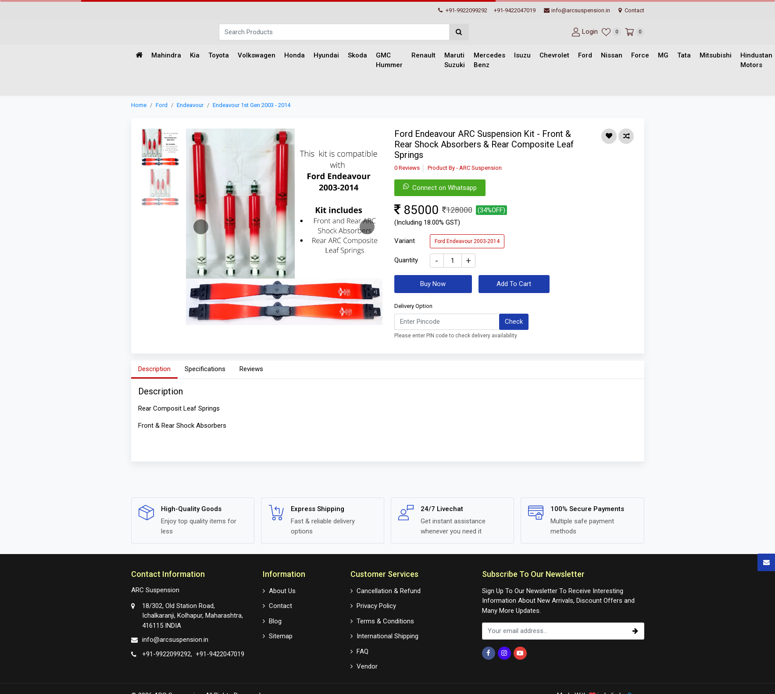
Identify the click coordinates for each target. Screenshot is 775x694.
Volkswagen (256, 55)
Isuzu (522, 55)
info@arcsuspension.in (577, 10)
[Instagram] (504, 653)
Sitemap (281, 636)
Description (154, 369)
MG (663, 55)
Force (640, 55)
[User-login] (583, 32)
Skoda (357, 55)
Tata (684, 55)
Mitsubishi (716, 55)
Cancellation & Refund (389, 591)
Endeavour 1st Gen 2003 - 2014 (251, 105)
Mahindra (166, 55)
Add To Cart (513, 284)
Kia (195, 55)
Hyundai (326, 55)
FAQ (362, 651)
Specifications (205, 369)
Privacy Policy (376, 606)
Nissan (611, 55)
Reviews (251, 369)
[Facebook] (488, 653)
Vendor (367, 666)
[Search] (334, 32)
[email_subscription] (554, 631)
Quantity (406, 260)
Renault (423, 55)
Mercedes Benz (489, 60)
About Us (282, 591)
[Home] (139, 55)
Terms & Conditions (385, 621)
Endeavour (190, 105)
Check (514, 322)
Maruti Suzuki (454, 60)
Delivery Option (413, 306)
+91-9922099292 (462, 10)
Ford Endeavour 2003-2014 (467, 241)
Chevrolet (554, 55)
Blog (275, 621)
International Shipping (387, 636)
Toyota (218, 55)
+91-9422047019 (515, 10)
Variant (404, 241)
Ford (585, 55)
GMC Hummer (389, 60)
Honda (294, 55)
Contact (631, 10)
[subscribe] (635, 631)
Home (138, 105)
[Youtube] (520, 653)
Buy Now (433, 284)
